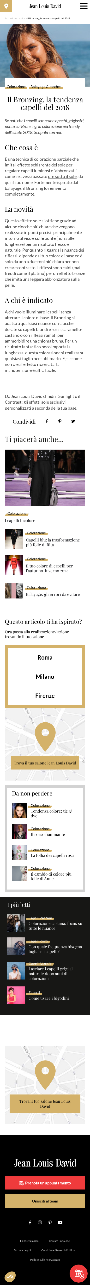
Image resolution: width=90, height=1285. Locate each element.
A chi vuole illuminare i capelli (32, 311)
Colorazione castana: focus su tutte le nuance (55, 926)
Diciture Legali (22, 1250)
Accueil (9, 18)
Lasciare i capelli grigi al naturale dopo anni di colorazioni (51, 974)
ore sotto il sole (62, 176)
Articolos (20, 18)
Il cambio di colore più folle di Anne (51, 876)
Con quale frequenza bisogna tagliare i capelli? (55, 949)
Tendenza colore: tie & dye (51, 813)
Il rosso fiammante (48, 834)
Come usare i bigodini (49, 998)
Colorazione (16, 87)
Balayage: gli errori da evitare (53, 594)
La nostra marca (29, 1240)
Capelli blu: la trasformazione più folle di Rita (53, 542)
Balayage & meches (45, 87)
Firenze (45, 695)
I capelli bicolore (20, 520)
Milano (45, 676)
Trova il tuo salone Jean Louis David (45, 762)
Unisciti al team (45, 1201)
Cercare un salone (59, 1240)
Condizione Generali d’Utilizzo (58, 1250)
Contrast (13, 402)
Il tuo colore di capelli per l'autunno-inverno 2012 (49, 568)
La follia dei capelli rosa (52, 855)
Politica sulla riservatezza (45, 1259)
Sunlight (66, 396)
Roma (45, 657)
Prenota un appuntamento (45, 1183)
